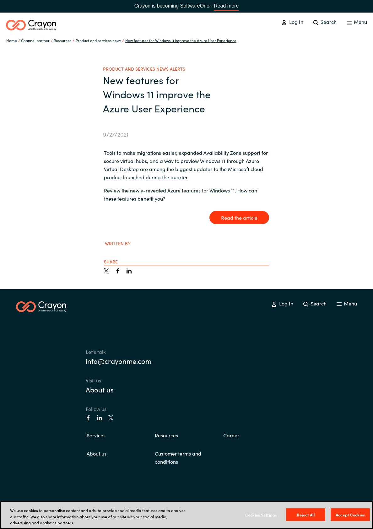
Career (231, 435)
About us (100, 389)
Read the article (239, 217)
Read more (226, 5)
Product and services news (98, 40)
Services (96, 435)
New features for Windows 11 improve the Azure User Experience (180, 40)
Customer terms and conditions (178, 457)
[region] (186, 515)
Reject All (305, 514)
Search (325, 21)
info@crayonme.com (118, 361)
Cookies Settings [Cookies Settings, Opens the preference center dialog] (261, 514)
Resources (166, 435)
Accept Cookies (350, 514)
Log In (292, 21)
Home (11, 40)
